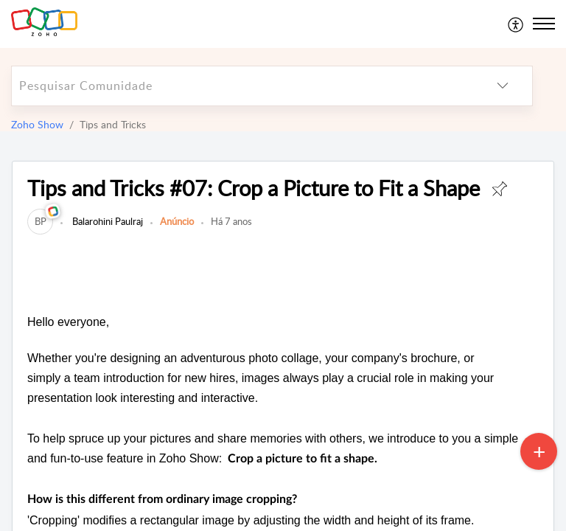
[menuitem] (516, 24)
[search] (242, 85)
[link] (40, 221)
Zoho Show (37, 124)
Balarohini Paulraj (106, 221)
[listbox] (502, 85)
